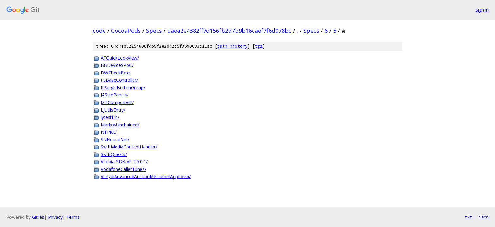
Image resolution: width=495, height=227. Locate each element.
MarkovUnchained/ (120, 125)
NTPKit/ (109, 132)
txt (468, 217)
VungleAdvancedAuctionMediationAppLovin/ (146, 176)
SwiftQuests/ (114, 154)
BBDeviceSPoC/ (117, 65)
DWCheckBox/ (115, 73)
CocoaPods (126, 30)
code (99, 30)
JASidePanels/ (114, 95)
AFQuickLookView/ (120, 58)
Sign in (482, 10)
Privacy (55, 217)
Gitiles (38, 217)
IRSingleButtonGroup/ (123, 87)
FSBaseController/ (119, 80)
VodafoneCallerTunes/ (123, 169)
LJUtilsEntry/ (113, 110)
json (484, 217)
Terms (73, 217)
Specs (154, 30)
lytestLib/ (110, 117)
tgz (259, 46)
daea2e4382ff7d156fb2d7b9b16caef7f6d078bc (229, 30)
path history (232, 46)
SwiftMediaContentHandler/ (129, 147)
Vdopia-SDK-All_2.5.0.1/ (124, 162)
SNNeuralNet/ (115, 140)
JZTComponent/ (117, 102)
